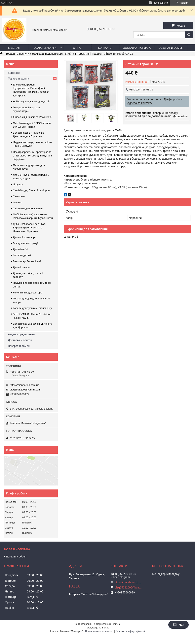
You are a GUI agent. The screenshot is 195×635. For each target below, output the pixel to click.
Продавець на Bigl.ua (97, 627)
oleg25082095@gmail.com (25, 389)
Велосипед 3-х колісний (27, 261)
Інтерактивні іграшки (88, 53)
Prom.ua (116, 624)
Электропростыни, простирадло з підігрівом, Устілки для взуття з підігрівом (32, 155)
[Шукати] (189, 34)
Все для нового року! (25, 243)
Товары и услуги (44, 47)
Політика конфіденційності (130, 631)
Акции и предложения (22, 334)
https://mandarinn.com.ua (24, 385)
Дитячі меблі (20, 249)
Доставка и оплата (137, 47)
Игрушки (18, 184)
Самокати (19, 196)
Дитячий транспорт (24, 237)
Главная (14, 47)
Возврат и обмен (171, 47)
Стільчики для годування (28, 208)
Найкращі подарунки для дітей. (52, 53)
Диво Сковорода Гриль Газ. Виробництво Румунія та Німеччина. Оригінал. (29, 227)
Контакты (105, 47)
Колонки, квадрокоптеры (27, 292)
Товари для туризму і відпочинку (32, 308)
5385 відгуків (161, 2)
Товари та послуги (17, 53)
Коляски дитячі (22, 255)
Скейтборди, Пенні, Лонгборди (31, 190)
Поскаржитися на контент (99, 631)
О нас (77, 47)
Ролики (17, 202)
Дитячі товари (21, 267)
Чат (178, 624)
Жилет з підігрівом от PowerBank (32, 117)
